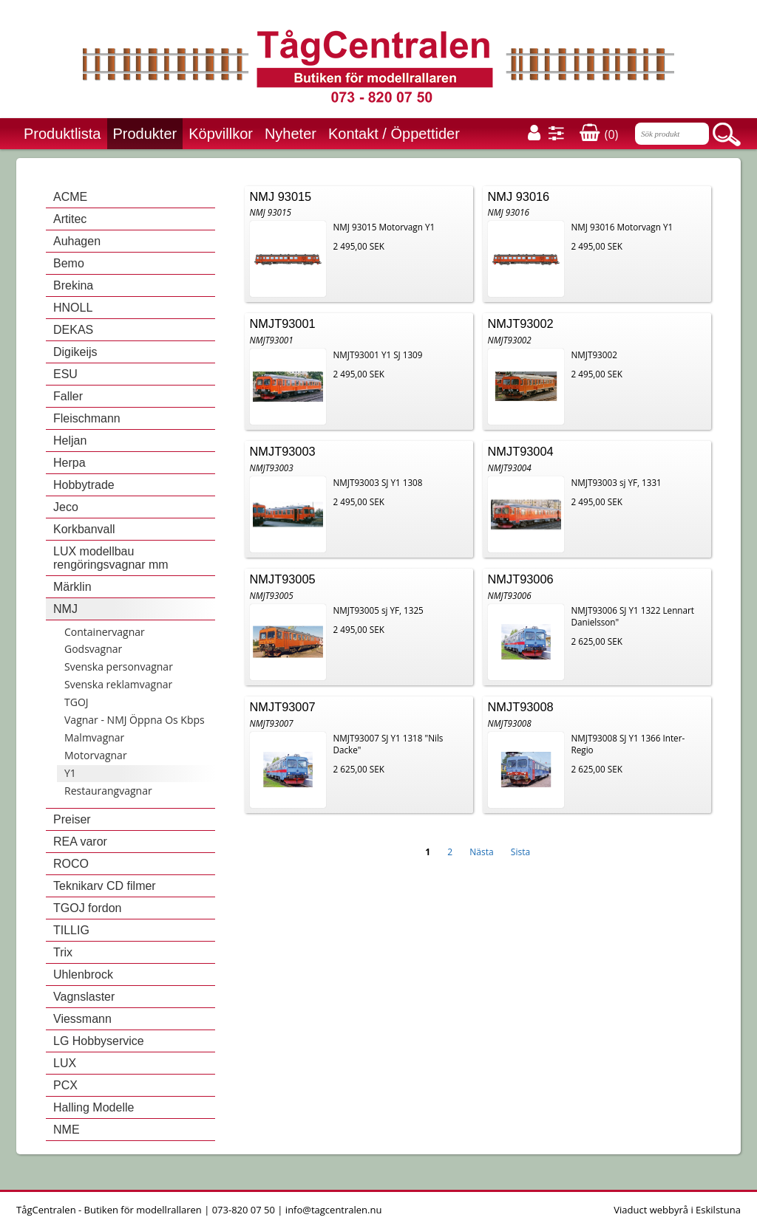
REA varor (80, 841)
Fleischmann (86, 418)
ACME (70, 197)
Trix (62, 952)
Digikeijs (75, 352)
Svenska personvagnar (118, 667)
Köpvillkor (221, 134)
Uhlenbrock (83, 974)
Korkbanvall (84, 529)
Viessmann (82, 1019)
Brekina (73, 285)
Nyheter (290, 134)
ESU (65, 374)
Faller (68, 396)
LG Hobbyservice (98, 1041)
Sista (520, 852)
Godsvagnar (93, 649)
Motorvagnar (95, 755)
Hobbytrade (84, 485)
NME (66, 1129)
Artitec (69, 219)
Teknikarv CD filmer (104, 886)
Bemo (68, 263)
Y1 (70, 773)
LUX (64, 1063)
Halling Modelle (93, 1107)
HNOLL (72, 307)
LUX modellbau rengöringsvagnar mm (111, 558)
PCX (65, 1085)
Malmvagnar (94, 737)
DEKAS (73, 329)
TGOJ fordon (87, 908)
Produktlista (62, 134)
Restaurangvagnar (108, 791)
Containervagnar (104, 632)
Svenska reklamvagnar (118, 684)
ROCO (71, 863)
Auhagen (77, 241)
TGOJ (76, 702)
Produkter (145, 134)
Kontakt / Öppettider (394, 134)
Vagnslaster (84, 996)
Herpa (69, 462)
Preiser (72, 819)
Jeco (65, 507)
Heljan (69, 440)
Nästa (481, 852)
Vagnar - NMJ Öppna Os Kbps (134, 720)
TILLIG (71, 930)
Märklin (72, 586)
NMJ (65, 609)
